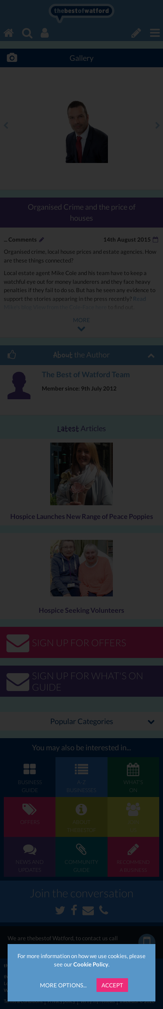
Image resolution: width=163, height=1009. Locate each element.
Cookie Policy (90, 964)
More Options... (63, 985)
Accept (112, 985)
